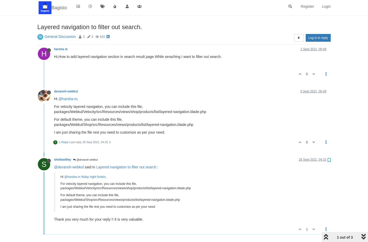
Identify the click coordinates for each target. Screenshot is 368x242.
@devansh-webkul (85, 159)
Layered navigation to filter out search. (126, 167)
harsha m (61, 49)
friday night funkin (93, 177)
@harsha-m (67, 99)
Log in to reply (318, 38)
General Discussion (60, 36)
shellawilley (62, 159)
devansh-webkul (66, 91)
